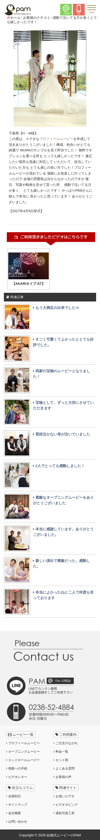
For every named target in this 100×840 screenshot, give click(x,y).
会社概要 (13, 813)
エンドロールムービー (23, 760)
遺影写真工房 (64, 813)
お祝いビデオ (64, 796)
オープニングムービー (23, 751)
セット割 (60, 760)
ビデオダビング (65, 804)
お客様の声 (62, 777)
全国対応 (13, 796)
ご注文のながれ (65, 743)
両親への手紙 (16, 768)
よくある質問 (64, 768)
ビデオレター (16, 777)
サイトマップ (16, 804)
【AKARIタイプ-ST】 (28, 284)
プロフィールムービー (56, 139)
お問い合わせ (16, 821)
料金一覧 (60, 751)
